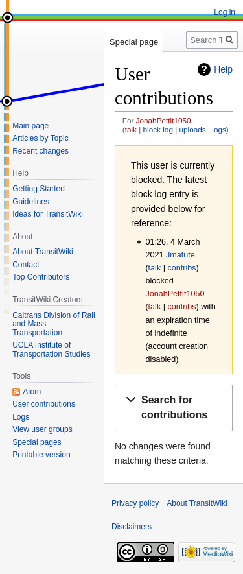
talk (131, 129)
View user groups (42, 429)
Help (223, 69)
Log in (224, 12)
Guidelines (30, 201)
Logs (20, 417)
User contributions (43, 404)
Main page (30, 125)
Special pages (36, 442)
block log (158, 129)
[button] (174, 408)
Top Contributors (40, 276)
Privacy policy (135, 503)
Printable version (41, 454)
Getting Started (38, 188)
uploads (192, 129)
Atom (32, 391)
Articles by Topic (40, 138)
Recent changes (40, 151)
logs (219, 129)
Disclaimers (131, 526)
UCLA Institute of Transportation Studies (51, 350)
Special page (134, 42)
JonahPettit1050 (163, 120)
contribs (181, 267)
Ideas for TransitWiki (47, 214)
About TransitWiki (42, 251)
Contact (25, 264)
